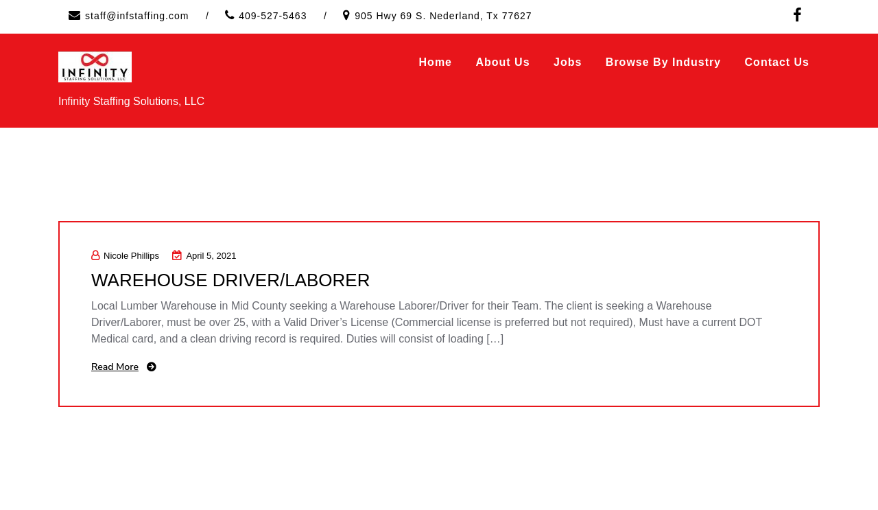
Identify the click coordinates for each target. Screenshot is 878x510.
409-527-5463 (273, 15)
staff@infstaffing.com (137, 15)
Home (435, 62)
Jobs (568, 62)
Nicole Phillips (125, 256)
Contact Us (777, 62)
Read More (115, 366)
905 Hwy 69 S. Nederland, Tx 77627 (443, 15)
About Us (502, 62)
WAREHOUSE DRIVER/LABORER (230, 280)
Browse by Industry (663, 62)
